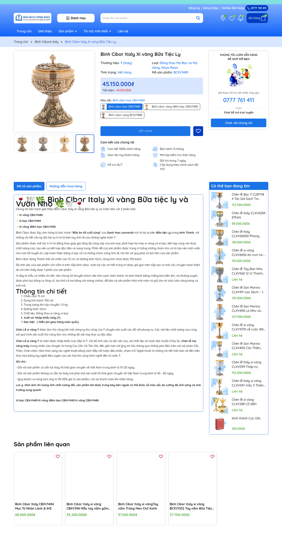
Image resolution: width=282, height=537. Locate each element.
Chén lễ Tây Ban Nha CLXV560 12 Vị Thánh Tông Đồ (247, 271)
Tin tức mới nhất (96, 31)
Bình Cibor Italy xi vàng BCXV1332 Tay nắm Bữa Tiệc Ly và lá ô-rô (191, 506)
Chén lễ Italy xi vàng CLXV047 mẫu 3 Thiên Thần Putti (248, 383)
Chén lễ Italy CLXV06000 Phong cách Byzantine (245, 234)
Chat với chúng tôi (238, 123)
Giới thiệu (45, 31)
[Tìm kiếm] (198, 18)
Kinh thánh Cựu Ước (246, 418)
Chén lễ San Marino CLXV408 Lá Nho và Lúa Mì (246, 308)
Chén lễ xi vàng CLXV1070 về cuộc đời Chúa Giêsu (248, 327)
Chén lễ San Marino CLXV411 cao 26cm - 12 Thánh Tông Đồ (248, 290)
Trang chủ (24, 31)
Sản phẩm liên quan (42, 444)
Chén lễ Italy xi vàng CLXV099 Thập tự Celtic (246, 364)
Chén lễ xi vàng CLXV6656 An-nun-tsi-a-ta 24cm (248, 252)
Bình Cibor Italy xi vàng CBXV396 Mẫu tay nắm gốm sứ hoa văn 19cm (87, 506)
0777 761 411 (256, 8)
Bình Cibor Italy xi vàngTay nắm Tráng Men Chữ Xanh (138, 506)
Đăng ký (194, 8)
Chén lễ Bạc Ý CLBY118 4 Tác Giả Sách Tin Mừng (248, 196)
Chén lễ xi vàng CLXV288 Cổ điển (244, 402)
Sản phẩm (67, 31)
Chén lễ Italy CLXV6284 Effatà (248, 215)
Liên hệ (123, 31)
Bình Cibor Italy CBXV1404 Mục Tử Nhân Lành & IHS (34, 506)
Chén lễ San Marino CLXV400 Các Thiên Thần (246, 346)
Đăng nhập (210, 8)
